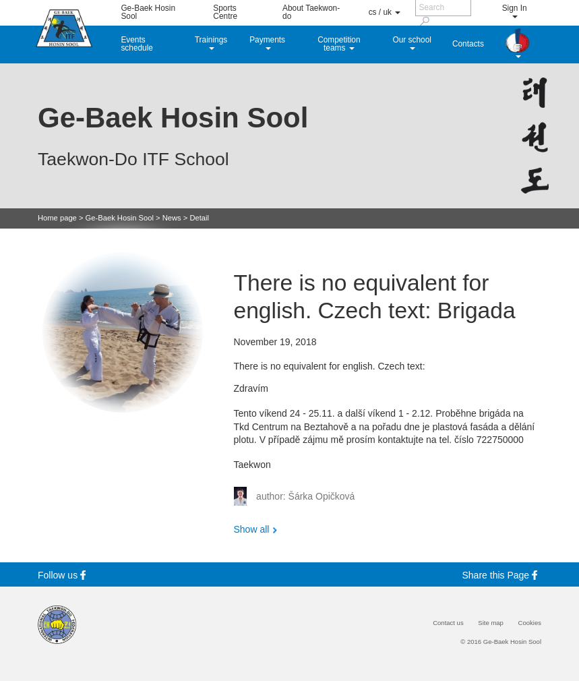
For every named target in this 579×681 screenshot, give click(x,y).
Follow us (64, 575)
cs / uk (385, 12)
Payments (267, 42)
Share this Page (502, 575)
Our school (411, 42)
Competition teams (338, 44)
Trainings (211, 42)
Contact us (448, 623)
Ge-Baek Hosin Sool (148, 12)
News (171, 218)
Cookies (529, 623)
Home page (57, 218)
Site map (491, 623)
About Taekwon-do (311, 12)
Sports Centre (225, 12)
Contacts (468, 44)
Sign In (514, 10)
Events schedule (137, 44)
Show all (252, 529)
